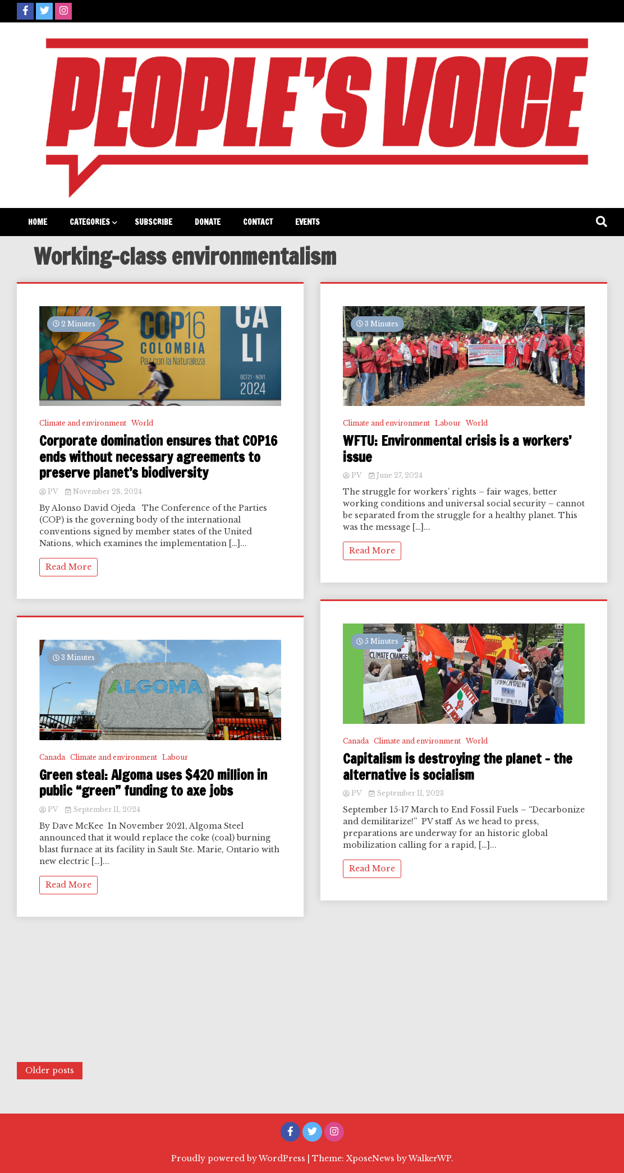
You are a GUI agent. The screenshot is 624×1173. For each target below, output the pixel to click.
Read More (68, 567)
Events (307, 222)
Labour (175, 757)
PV (49, 491)
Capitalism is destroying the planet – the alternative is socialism (457, 767)
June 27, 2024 (396, 475)
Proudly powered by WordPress (239, 1158)
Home (37, 222)
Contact (258, 222)
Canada (52, 757)
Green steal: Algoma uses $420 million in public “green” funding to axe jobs (153, 783)
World (142, 423)
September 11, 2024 (102, 809)
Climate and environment (82, 423)
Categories (90, 222)
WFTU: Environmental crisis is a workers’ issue (457, 449)
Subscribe (153, 222)
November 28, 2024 (103, 491)
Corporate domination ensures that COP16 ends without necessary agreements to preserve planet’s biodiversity (158, 457)
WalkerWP (430, 1158)
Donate (208, 222)
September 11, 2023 (406, 793)
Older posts (49, 1070)
